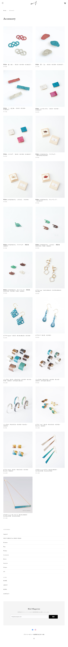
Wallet (5, 550)
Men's (5, 559)
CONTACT (6, 593)
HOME (5, 580)
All (4, 571)
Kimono (5, 542)
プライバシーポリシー (28, 634)
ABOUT (5, 585)
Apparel (5, 534)
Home (4, 10)
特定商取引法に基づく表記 (38, 634)
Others (5, 567)
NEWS (5, 589)
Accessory (6, 555)
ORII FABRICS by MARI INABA (12, 538)
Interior (5, 563)
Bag (4, 546)
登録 (53, 616)
